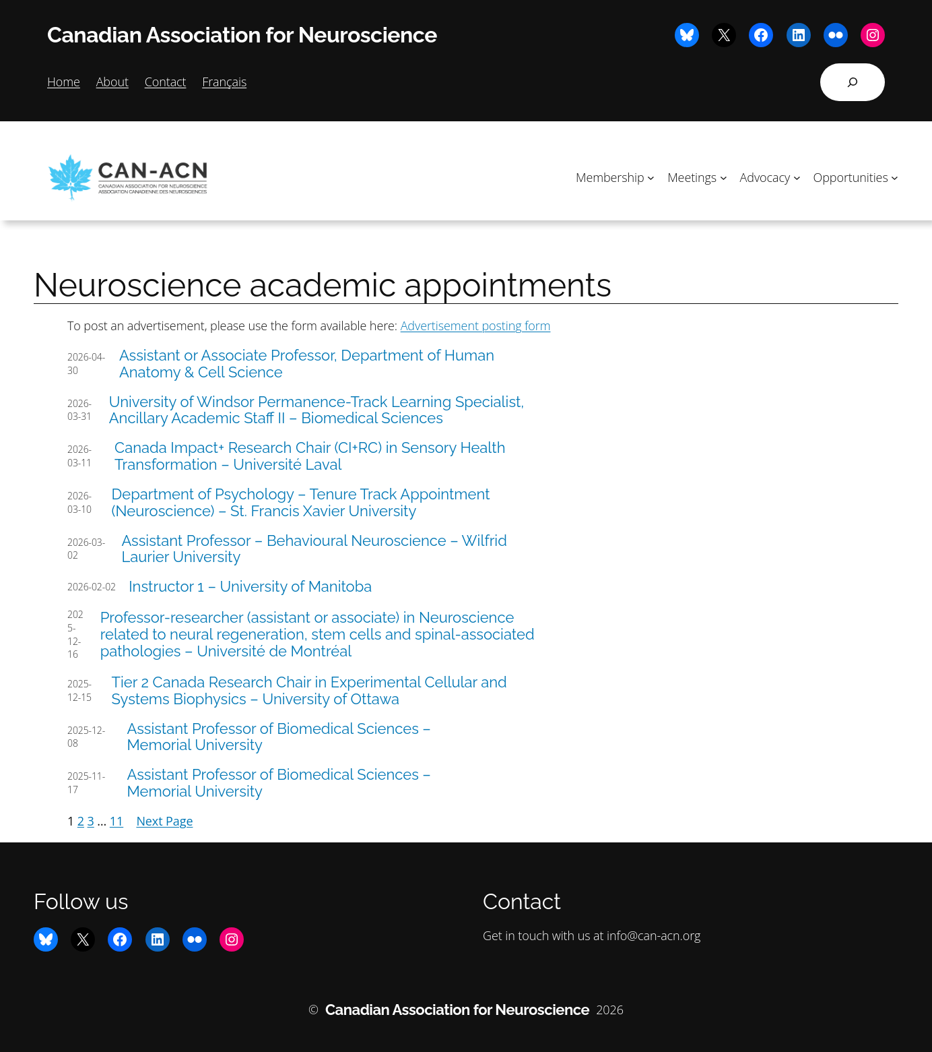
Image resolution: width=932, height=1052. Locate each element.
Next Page (164, 821)
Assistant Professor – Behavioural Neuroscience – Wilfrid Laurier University (313, 549)
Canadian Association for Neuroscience (242, 34)
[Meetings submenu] (723, 177)
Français (224, 81)
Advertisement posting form (476, 325)
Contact (166, 81)
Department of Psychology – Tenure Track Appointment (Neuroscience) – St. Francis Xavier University (301, 503)
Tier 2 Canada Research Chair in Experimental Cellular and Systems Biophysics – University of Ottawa (309, 691)
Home (63, 81)
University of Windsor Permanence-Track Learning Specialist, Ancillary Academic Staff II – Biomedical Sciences (317, 410)
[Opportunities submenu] (894, 177)
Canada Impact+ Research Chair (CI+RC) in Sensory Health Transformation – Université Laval (309, 456)
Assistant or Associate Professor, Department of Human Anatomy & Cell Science (306, 364)
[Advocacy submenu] (797, 177)
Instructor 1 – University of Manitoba (250, 586)
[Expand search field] (852, 82)
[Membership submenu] (651, 177)
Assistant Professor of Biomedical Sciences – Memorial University (278, 737)
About (112, 81)
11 (116, 821)
